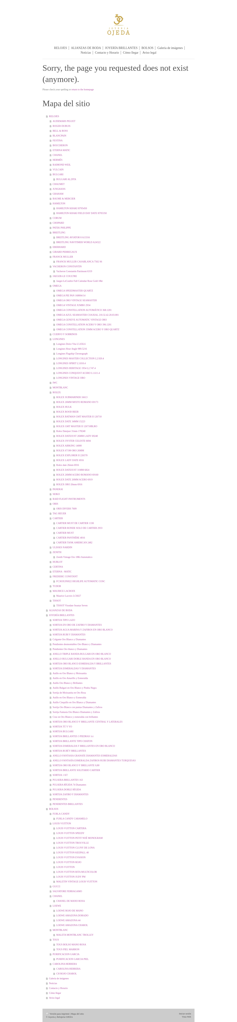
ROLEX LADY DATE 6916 (70, 460)
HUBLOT (58, 562)
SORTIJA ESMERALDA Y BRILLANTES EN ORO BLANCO (84, 746)
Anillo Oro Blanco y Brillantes (68, 683)
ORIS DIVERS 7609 (66, 508)
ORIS (55, 504)
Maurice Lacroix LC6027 (68, 596)
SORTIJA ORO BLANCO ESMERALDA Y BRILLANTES (82, 663)
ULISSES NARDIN (62, 547)
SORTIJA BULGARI (63, 731)
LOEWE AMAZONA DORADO (72, 915)
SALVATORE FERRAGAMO (67, 891)
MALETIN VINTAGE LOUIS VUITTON (76, 881)
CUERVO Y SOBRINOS (65, 334)
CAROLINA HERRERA (65, 964)
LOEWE (57, 906)
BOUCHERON (60, 145)
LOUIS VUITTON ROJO (68, 862)
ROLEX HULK (64, 407)
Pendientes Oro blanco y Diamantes (70, 649)
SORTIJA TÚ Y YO (62, 726)
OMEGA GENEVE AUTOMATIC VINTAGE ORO (81, 319)
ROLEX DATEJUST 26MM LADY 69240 (77, 436)
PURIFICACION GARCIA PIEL (72, 959)
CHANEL (58, 155)
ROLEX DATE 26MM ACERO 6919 (74, 479)
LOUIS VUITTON (62, 823)
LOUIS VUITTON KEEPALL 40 (72, 852)
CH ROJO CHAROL (66, 973)
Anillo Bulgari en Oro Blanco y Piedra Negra (75, 688)
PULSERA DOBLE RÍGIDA (67, 789)
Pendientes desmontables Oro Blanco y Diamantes (77, 644)
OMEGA (57, 286)
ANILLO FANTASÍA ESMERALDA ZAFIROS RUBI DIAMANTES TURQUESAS (94, 760)
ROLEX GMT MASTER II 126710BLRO (76, 426)
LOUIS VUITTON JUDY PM (71, 876)
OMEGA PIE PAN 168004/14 (71, 295)
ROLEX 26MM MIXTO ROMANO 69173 (77, 402)
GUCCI (56, 886)
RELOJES (54, 116)
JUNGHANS (59, 189)
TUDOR (57, 586)
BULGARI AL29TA (66, 179)
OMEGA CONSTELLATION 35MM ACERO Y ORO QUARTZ (87, 329)
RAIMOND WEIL (62, 164)
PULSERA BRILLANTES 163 (68, 780)
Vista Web (186, 1016)
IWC (55, 382)
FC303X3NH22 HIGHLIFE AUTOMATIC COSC (80, 581)
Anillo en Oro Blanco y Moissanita (70, 673)
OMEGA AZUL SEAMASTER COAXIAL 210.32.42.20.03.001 (87, 315)
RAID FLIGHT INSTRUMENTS (69, 499)
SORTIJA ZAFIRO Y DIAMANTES (70, 794)
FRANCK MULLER (63, 257)
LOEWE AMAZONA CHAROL (72, 925)
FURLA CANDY (61, 814)
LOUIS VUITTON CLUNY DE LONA (75, 847)
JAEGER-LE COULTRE (65, 276)
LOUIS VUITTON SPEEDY (70, 833)
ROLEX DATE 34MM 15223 (70, 421)
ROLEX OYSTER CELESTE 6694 (73, 441)
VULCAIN (58, 169)
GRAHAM (58, 194)
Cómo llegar (55, 993)
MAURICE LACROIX (64, 591)
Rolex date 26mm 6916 (67, 465)
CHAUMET (59, 184)
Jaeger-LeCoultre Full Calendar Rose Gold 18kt (79, 281)
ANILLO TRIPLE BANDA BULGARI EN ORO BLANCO (82, 654)
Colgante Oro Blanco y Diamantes (69, 639)
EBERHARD (59, 247)
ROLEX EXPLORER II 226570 (72, 455)
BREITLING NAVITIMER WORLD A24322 (78, 242)
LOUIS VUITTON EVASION (71, 857)
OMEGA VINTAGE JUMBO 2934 (73, 305)
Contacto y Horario (58, 988)
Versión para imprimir (58, 1013)
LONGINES (59, 339)
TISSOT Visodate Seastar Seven (72, 605)
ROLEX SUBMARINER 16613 (71, 397)
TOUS (56, 939)
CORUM (57, 218)
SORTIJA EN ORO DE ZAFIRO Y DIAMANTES (77, 625)
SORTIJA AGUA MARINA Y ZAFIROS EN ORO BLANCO (83, 629)
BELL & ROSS (60, 131)
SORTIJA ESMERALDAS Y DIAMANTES (74, 668)
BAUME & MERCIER (64, 198)
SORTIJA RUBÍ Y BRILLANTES (69, 751)
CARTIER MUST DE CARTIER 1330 (75, 523)
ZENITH (57, 552)
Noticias (53, 983)
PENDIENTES (60, 799)
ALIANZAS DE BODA (60, 610)
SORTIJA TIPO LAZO (64, 620)
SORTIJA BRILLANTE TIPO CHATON (72, 741)
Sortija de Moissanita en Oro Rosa (69, 692)
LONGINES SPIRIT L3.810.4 (71, 363)
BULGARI (58, 174)
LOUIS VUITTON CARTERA (71, 828)
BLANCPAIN (59, 135)
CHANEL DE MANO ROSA (70, 901)
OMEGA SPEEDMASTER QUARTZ (74, 290)
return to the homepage (83, 89)
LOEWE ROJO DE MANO (69, 910)
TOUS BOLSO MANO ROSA (71, 944)
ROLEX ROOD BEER (67, 411)
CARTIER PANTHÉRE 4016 (70, 537)
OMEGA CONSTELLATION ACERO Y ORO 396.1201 (83, 324)
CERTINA (58, 566)
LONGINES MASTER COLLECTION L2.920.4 (80, 358)
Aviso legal (54, 998)
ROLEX (57, 392)
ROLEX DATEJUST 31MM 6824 (72, 470)
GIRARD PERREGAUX (65, 252)
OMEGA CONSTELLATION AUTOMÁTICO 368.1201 (84, 310)
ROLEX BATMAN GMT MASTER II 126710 (79, 416)
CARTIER (58, 518)
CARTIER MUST (65, 533)
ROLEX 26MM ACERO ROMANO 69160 (77, 474)
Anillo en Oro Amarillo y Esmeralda (70, 678)
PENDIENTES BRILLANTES (68, 804)
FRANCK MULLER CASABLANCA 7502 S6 (79, 261)
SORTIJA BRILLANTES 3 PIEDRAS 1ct (73, 736)
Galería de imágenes (59, 978)
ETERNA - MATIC (62, 571)
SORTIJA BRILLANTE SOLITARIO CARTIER (76, 770)
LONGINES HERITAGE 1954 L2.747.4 (76, 368)
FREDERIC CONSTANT (65, 576)
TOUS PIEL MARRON (67, 949)
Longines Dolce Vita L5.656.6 (71, 344)
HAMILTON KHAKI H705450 (71, 208)
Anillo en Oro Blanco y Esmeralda (69, 697)
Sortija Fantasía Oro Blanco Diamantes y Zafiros (76, 712)
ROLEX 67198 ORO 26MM (70, 450)
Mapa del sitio (77, 1013)
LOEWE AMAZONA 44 (68, 920)
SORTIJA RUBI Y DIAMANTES (69, 634)
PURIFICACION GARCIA (66, 954)
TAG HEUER (59, 513)
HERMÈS (58, 160)
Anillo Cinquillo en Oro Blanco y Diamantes (74, 702)
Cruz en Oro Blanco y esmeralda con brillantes (75, 717)
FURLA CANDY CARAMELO (71, 818)
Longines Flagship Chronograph (72, 353)
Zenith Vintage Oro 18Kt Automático (74, 557)
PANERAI (58, 489)
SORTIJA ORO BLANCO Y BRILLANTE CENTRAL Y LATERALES (88, 721)
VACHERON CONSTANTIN (67, 266)
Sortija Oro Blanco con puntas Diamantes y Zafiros (77, 707)
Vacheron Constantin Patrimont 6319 (74, 271)
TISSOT (57, 600)
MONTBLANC (60, 387)
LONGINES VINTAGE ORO (70, 378)
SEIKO (56, 494)
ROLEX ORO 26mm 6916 (69, 484)
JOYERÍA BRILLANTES (61, 615)
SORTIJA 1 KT (60, 775)
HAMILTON (59, 203)
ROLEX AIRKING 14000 (69, 445)
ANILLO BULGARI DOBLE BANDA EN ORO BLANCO (82, 659)
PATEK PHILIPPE (62, 227)
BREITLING (59, 232)
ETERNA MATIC (61, 150)
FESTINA (58, 140)
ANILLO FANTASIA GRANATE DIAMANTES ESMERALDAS (85, 755)
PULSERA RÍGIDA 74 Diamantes (69, 784)
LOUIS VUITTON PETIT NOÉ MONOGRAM (79, 838)
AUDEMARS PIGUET (64, 121)
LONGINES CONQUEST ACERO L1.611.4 (78, 373)
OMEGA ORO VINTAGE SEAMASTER (76, 300)
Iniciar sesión (185, 1013)
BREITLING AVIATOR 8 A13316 (73, 237)
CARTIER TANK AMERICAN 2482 (74, 542)
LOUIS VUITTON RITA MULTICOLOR (76, 872)
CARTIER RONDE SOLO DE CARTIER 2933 (79, 528)
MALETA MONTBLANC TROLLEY (75, 935)
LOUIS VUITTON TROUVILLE (72, 843)
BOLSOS (53, 809)
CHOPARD (58, 223)
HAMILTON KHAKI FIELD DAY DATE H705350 (81, 213)
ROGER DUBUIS (61, 126)
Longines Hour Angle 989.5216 (71, 349)
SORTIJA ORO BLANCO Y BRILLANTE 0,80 (76, 765)
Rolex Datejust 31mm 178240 (70, 431)
